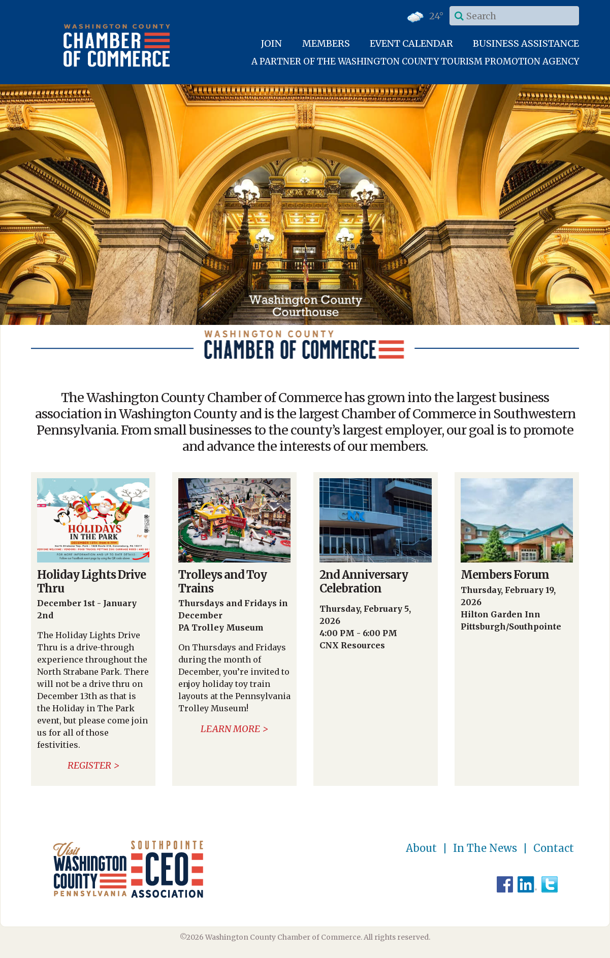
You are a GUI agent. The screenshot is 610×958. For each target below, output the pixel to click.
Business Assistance (526, 43)
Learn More (230, 729)
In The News (485, 848)
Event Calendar (411, 43)
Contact (553, 848)
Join (271, 43)
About (421, 848)
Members (326, 43)
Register (89, 765)
